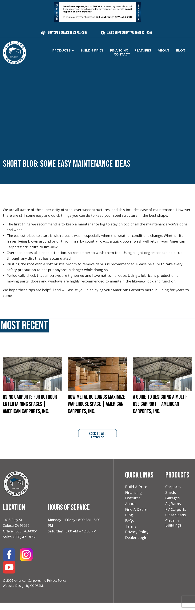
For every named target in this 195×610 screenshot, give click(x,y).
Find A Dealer (137, 517)
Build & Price (136, 494)
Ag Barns (173, 511)
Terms (131, 535)
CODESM (36, 593)
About (130, 511)
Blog (129, 523)
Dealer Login (136, 546)
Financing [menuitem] (119, 50)
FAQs (129, 529)
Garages (172, 506)
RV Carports (176, 517)
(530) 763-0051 (78, 33)
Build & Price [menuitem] (92, 50)
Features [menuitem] (143, 50)
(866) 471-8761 (143, 33)
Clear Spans (175, 523)
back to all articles (97, 442)
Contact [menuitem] (122, 54)
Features (133, 506)
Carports (173, 494)
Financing (133, 500)
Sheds (170, 500)
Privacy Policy (56, 588)
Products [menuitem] (61, 50)
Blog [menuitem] (180, 50)
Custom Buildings (173, 531)
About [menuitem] (163, 50)
